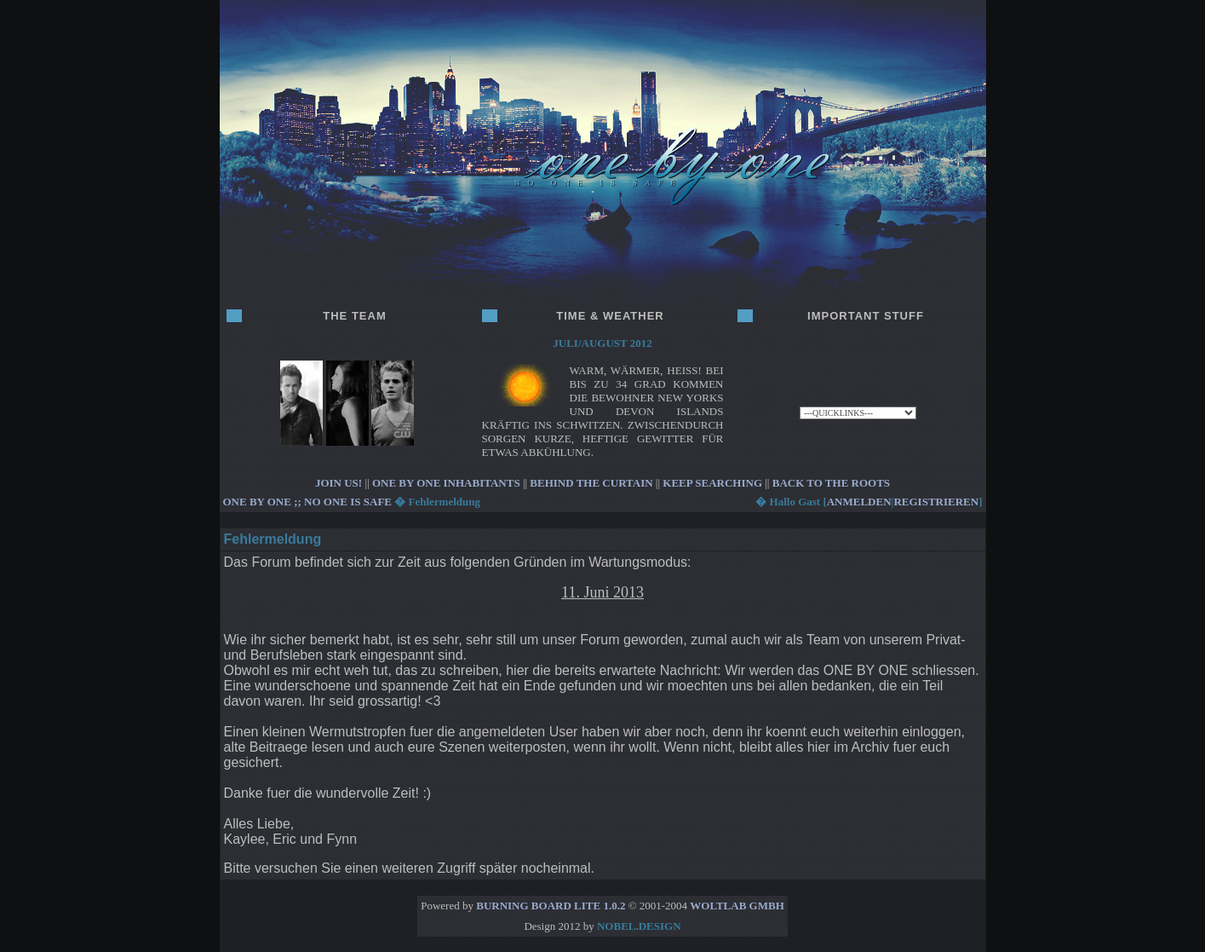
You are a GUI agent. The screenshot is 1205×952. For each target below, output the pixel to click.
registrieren (935, 501)
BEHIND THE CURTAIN (591, 482)
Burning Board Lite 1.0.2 (550, 905)
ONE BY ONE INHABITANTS (446, 482)
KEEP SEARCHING (712, 482)
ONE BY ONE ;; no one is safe (308, 501)
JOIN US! (338, 482)
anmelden (859, 501)
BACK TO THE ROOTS (831, 482)
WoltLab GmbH (736, 905)
